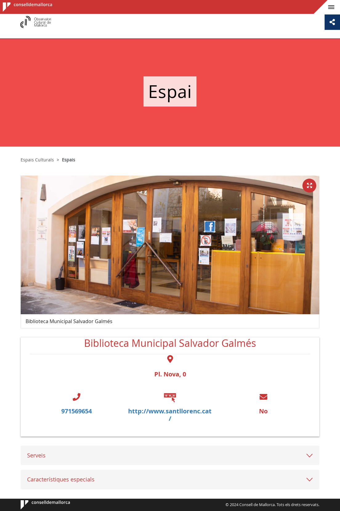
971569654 (76, 411)
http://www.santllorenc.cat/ (170, 415)
